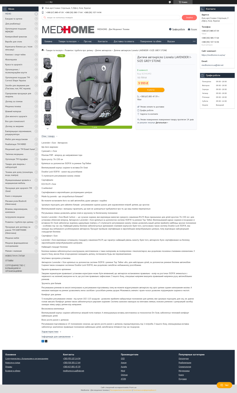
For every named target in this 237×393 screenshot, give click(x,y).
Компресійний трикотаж (16, 36)
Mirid (123, 370)
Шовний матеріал (13, 111)
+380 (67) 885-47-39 (71, 366)
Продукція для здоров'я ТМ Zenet (18, 189)
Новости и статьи (12, 362)
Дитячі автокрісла (103, 50)
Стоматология (185, 366)
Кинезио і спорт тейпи (15, 54)
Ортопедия (184, 358)
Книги (181, 375)
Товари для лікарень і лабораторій (15, 165)
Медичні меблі (12, 238)
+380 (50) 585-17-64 (71, 362)
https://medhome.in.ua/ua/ (213, 55)
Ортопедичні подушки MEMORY (15, 30)
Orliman (124, 375)
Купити (150, 89)
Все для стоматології (15, 121)
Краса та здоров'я (13, 64)
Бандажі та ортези (13, 18)
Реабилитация (185, 362)
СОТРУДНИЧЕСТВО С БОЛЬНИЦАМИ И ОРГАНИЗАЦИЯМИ (15, 268)
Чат (224, 385)
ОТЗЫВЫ (9, 260)
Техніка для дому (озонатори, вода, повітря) (19, 173)
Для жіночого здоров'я (16, 116)
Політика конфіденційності (144, 390)
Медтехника (184, 370)
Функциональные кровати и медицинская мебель (18, 181)
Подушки (183, 379)
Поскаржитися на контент (121, 390)
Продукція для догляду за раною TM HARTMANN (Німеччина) (17, 230)
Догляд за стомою (14, 101)
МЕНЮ (8, 13)
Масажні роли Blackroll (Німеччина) (15, 202)
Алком (124, 362)
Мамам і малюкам (13, 251)
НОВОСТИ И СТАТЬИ (15, 255)
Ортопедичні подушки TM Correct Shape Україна (17, 79)
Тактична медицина (14, 154)
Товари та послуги (67, 41)
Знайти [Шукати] (189, 17)
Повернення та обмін (150, 41)
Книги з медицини (13, 196)
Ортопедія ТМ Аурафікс (16, 159)
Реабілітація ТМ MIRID (15, 144)
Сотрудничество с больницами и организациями (26, 358)
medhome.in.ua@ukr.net (212, 65)
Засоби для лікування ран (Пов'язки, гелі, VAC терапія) (18, 87)
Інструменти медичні (14, 217)
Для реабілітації (12, 23)
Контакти (102, 41)
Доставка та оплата (124, 41)
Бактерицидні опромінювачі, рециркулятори (18, 133)
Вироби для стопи (13, 41)
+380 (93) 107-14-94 (71, 358)
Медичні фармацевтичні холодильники (16, 244)
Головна (48, 41)
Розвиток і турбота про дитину (19, 222)
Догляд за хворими (14, 126)
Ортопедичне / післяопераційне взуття (16, 71)
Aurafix (124, 366)
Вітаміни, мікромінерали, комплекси (16, 210)
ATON (123, 379)
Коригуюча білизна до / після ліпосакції (18, 48)
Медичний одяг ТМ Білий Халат (20, 149)
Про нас (88, 41)
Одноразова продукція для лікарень (18, 95)
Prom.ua (132, 387)
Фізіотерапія (11, 59)
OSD (123, 358)
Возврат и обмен (12, 370)
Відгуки (171, 41)
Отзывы (8, 366)
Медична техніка (13, 106)
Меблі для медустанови (16, 139)
